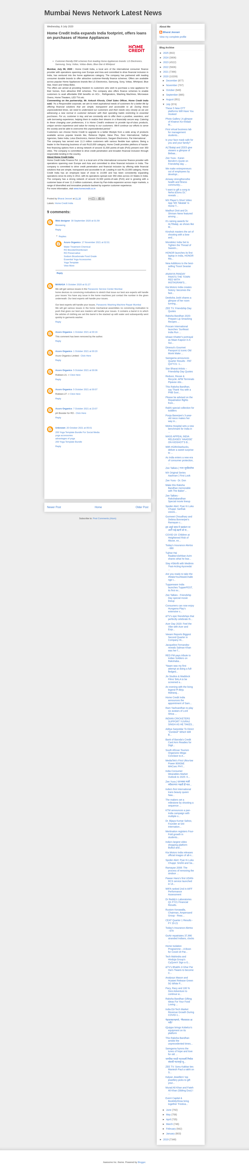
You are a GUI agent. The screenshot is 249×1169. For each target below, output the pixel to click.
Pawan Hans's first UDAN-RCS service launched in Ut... (179, 881)
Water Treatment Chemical (77, 246)
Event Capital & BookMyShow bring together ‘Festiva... (177, 1101)
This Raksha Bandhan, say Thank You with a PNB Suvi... (178, 389)
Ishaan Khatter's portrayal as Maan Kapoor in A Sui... (179, 340)
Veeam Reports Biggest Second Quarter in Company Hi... (178, 637)
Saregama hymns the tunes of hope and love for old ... (179, 1051)
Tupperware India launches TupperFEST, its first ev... (179, 587)
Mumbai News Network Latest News (103, 13)
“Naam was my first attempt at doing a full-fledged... (178, 668)
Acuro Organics (72, 242)
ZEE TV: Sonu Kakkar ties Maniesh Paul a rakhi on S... (179, 1069)
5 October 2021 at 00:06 (85, 370)
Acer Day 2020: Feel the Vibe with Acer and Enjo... (178, 626)
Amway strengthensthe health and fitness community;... (177, 182)
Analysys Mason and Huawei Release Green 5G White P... (179, 980)
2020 (166, 76)
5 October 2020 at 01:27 (78, 284)
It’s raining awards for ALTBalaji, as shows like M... (179, 224)
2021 (166, 71)
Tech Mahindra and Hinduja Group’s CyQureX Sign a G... (177, 959)
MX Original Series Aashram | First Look (177, 474)
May (168, 1114)
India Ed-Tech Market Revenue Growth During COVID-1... (179, 1012)
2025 (166, 53)
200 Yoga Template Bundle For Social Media (77, 432)
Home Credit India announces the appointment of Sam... (178, 700)
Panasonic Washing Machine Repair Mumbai (118, 304)
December (172, 80)
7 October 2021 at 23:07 (85, 408)
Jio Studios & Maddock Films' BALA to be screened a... (177, 679)
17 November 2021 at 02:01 (96, 242)
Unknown (60, 427)
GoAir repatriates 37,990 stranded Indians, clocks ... (179, 938)
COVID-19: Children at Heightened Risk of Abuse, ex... (177, 537)
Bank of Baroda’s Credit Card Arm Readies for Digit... (178, 742)
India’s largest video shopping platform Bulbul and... (176, 845)
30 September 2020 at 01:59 (85, 220)
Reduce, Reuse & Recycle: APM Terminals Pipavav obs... (179, 379)
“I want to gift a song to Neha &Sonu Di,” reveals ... (177, 192)
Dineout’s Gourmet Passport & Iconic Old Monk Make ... (178, 350)
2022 (166, 67)
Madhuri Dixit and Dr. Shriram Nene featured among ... (179, 213)
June (169, 1109)
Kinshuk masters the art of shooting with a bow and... (179, 234)
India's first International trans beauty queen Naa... (178, 792)
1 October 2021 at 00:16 (85, 332)
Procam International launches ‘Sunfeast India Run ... (176, 329)
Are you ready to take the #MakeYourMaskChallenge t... (179, 577)
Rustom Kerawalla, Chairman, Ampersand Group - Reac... (178, 912)
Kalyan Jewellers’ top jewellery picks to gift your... (177, 1080)
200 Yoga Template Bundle (68, 441)
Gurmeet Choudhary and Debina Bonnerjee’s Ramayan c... (178, 519)
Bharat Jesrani (171, 32)
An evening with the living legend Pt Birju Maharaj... (179, 689)
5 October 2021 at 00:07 (85, 389)
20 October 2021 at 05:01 (79, 427)
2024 (166, 57)
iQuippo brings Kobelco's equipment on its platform (178, 1030)
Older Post (142, 507)
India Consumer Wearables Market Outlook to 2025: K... (177, 774)
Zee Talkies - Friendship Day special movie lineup (178, 598)
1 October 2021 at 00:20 (85, 351)
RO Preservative (72, 253)
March (169, 1124)
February (171, 1128)
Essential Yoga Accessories (77, 259)
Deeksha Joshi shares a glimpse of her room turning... (178, 300)
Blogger (141, 1162)
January (170, 1133)
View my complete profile (172, 36)
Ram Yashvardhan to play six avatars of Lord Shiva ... (179, 711)
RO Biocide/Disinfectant (75, 250)
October (170, 90)
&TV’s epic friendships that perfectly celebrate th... (179, 617)
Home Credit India (64, 203)
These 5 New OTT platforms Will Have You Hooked (179, 111)
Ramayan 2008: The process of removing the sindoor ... (179, 870)
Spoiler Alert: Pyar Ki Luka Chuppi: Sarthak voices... (179, 509)
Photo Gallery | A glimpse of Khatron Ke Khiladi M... (178, 121)
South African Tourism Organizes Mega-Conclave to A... (177, 753)
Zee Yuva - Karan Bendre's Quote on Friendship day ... (176, 161)
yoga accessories (64, 435)
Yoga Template (71, 262)
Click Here (86, 355)
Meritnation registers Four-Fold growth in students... (179, 834)
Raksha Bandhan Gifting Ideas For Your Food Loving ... (178, 1001)
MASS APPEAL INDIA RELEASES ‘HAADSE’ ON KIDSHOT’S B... (178, 439)
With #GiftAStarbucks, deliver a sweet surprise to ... (179, 450)
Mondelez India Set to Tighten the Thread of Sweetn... (178, 245)
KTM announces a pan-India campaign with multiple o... (178, 813)
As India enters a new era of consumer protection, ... (179, 460)
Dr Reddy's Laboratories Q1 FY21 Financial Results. (178, 902)
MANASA (60, 284)
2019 (166, 1139)
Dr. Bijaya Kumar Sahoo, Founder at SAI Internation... (178, 823)
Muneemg (60, 225)
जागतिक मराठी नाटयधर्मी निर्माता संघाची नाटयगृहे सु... (179, 1060)
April (169, 1119)
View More (69, 265)
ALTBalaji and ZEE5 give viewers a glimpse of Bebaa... (178, 150)
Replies (62, 236)
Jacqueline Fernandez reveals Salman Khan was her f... (178, 647)
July (168, 104)
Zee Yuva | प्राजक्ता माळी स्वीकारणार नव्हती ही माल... (178, 783)
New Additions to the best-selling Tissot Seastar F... (179, 266)
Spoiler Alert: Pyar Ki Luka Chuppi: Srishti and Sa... (179, 861)
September (172, 94)
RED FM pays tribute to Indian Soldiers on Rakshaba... (178, 658)
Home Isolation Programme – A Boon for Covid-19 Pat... (178, 949)
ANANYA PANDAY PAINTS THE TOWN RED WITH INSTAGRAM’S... (177, 278)
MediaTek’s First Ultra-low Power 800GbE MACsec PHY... (179, 763)
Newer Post (54, 507)
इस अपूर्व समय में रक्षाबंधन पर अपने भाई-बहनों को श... (177, 528)
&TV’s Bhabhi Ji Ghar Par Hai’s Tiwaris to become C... (179, 970)
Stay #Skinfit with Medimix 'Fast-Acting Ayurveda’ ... (179, 566)
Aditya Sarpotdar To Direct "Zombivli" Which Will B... (179, 732)
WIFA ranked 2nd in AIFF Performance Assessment (178, 891)
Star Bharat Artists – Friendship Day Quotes (179, 370)
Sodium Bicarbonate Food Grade (80, 256)
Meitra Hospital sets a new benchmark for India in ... (179, 429)
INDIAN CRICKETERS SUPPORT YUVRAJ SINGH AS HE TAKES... (179, 721)
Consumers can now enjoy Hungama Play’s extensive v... (179, 608)
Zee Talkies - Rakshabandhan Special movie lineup (177, 498)
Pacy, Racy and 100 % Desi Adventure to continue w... (177, 991)
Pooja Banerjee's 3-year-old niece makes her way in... (178, 418)
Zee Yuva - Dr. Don (175, 480)
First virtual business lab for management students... (178, 132)
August (170, 99)
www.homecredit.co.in (84, 188)
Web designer (62, 220)
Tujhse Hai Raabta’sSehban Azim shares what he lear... (178, 555)
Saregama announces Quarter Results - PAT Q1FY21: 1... (178, 361)
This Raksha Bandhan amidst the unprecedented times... (179, 1041)
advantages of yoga (65, 438)
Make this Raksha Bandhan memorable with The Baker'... (178, 488)
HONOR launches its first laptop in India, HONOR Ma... (179, 255)
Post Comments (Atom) (104, 518)
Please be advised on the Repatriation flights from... (179, 400)
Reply (58, 229)
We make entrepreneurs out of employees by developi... (178, 171)
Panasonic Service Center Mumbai (105, 289)
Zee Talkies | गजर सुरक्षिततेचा (179, 468)
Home (98, 507)
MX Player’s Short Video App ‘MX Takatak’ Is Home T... (178, 203)
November (172, 85)
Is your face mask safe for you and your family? (179, 141)
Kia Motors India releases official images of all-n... (179, 854)
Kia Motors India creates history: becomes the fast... (178, 290)
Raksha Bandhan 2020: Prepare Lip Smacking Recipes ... (178, 318)
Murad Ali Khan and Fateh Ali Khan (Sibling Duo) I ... (179, 1090)
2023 (166, 62)
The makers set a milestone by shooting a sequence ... (179, 802)
